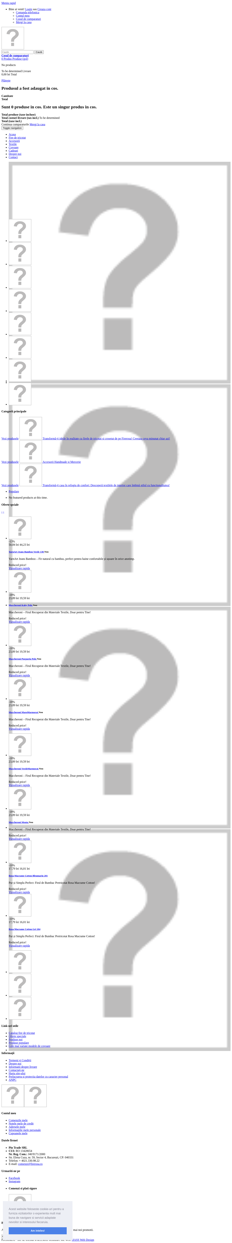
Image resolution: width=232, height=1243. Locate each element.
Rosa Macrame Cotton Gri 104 (24, 929)
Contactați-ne (16, 1070)
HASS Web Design (83, 1239)
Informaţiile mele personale (25, 1130)
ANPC (12, 1079)
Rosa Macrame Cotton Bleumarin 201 (28, 875)
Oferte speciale (17, 1036)
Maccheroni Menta (19, 822)
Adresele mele (17, 1126)
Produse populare (19, 1042)
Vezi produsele (10, 438)
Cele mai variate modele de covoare (29, 1046)
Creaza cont (44, 9)
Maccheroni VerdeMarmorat (24, 768)
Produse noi (15, 1039)
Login (28, 9)
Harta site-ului (17, 1073)
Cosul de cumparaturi (28, 18)
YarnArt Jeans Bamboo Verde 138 (26, 551)
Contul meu (23, 15)
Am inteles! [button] (38, 1230)
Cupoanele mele (18, 1133)
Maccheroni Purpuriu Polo (23, 658)
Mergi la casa (24, 22)
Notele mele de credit (21, 1123)
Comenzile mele (18, 1120)
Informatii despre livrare (23, 1066)
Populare (14, 491)
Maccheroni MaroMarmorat (24, 712)
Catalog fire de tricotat (22, 1032)
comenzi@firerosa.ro (30, 1163)
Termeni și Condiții (20, 1060)
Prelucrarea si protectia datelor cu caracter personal (38, 1076)
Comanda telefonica (27, 12)
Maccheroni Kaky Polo (21, 605)
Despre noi (15, 1063)
